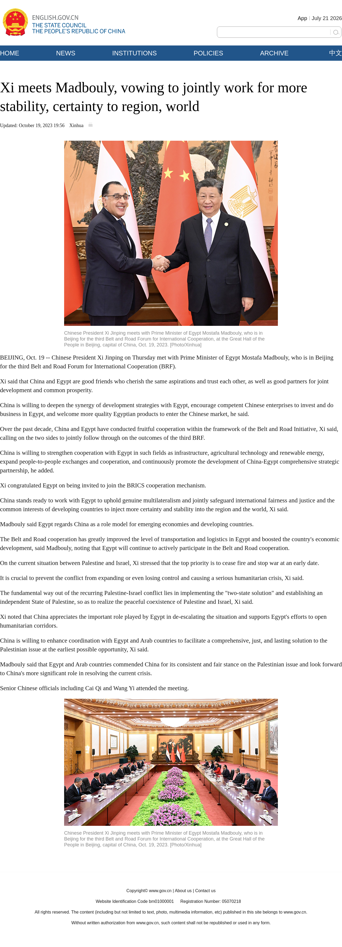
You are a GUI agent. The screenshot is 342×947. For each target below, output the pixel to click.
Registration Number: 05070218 (210, 901)
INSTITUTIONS (134, 53)
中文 (335, 52)
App (302, 18)
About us (183, 890)
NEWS (65, 53)
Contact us (205, 890)
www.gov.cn (160, 890)
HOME (9, 53)
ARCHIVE (274, 53)
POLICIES (208, 53)
